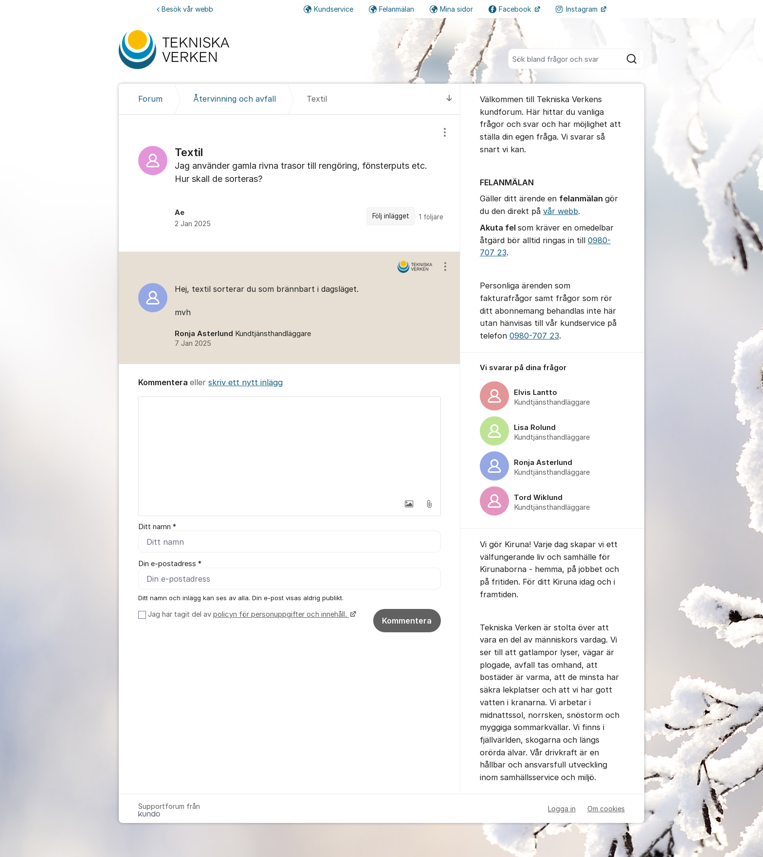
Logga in (562, 808)
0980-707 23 (534, 335)
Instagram (578, 9)
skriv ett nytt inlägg (245, 382)
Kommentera (407, 620)
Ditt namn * (157, 526)
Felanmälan (391, 9)
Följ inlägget (390, 216)
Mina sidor (451, 9)
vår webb (560, 211)
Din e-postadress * (169, 563)
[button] (409, 504)
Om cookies (606, 808)
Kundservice (328, 9)
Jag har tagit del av (251, 614)
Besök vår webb (185, 9)
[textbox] (289, 445)
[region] (289, 183)
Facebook (511, 9)
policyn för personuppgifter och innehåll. (281, 614)
